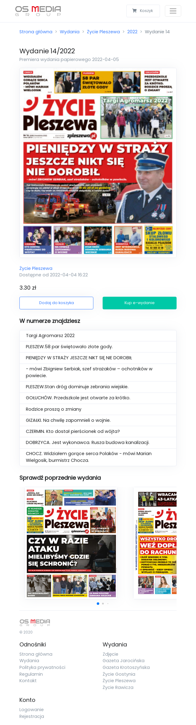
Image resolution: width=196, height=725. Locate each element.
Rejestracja (31, 716)
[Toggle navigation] (173, 11)
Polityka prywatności (42, 667)
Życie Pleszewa (103, 32)
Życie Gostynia (119, 674)
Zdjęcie (110, 654)
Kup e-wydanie (140, 302)
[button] (98, 603)
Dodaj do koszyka (56, 302)
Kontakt (28, 681)
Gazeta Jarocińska (124, 661)
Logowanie (31, 710)
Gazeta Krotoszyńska (126, 667)
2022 (132, 32)
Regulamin (31, 674)
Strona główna (35, 32)
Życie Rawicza (118, 687)
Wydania (70, 32)
